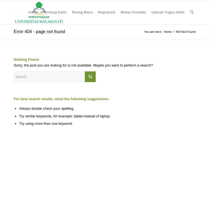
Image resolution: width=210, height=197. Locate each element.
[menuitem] (32, 12)
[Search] (191, 12)
